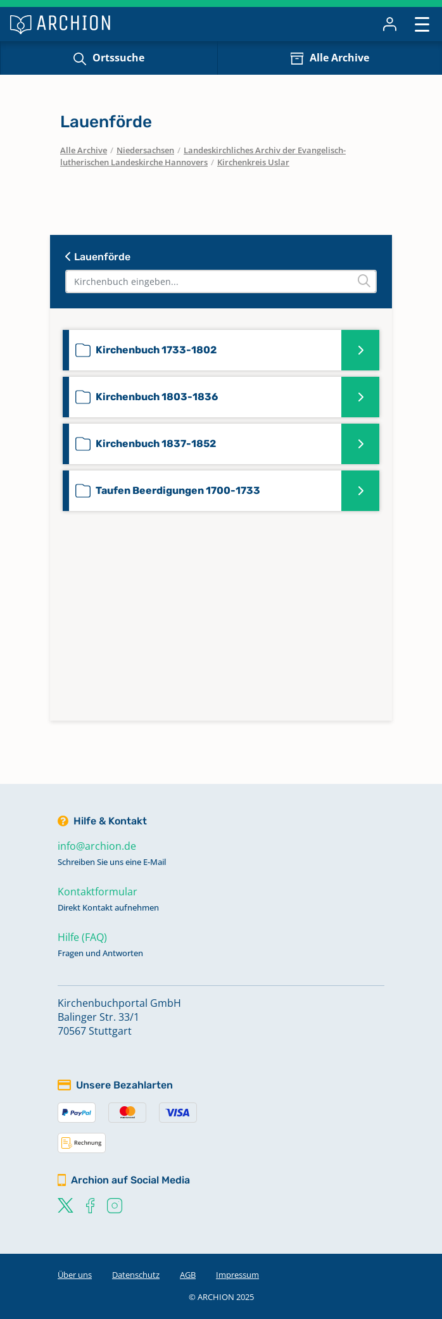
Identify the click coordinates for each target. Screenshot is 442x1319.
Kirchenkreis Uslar (253, 162)
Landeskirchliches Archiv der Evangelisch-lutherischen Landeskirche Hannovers (203, 156)
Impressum (237, 1274)
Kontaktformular (97, 892)
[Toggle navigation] (422, 24)
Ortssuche (118, 58)
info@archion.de (97, 846)
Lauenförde (97, 257)
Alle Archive (339, 58)
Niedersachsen (145, 150)
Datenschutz (136, 1274)
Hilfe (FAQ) (82, 937)
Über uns (75, 1274)
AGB (188, 1274)
